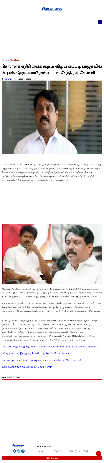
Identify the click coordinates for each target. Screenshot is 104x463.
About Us (42, 451)
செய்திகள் (15, 60)
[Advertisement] (51, 38)
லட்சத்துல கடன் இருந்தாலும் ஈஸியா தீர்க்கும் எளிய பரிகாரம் (35, 353)
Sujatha (8, 79)
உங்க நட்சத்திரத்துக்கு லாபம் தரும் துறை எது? (27, 366)
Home (4, 60)
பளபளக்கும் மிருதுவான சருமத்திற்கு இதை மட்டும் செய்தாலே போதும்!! (41, 359)
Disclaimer (88, 451)
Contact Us (58, 451)
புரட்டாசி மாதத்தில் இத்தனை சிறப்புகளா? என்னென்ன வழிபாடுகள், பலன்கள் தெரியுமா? (50, 346)
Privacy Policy (74, 451)
